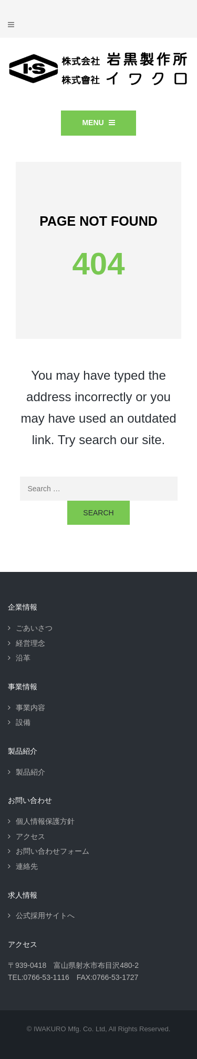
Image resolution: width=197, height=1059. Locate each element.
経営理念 (30, 643)
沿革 (23, 658)
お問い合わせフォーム (52, 851)
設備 (23, 722)
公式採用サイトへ (45, 915)
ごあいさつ (34, 628)
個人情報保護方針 (45, 821)
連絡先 (27, 866)
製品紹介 (30, 772)
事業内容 (30, 707)
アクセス (30, 836)
